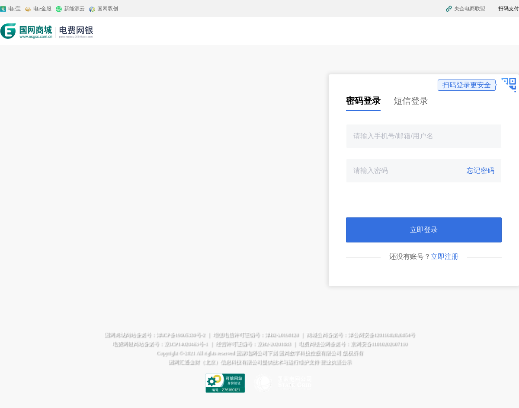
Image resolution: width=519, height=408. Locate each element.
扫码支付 (508, 9)
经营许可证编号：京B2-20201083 (253, 344)
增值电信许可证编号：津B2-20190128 (255, 335)
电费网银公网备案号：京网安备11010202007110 (352, 344)
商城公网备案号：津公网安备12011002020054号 (360, 335)
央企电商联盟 (469, 9)
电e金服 (42, 9)
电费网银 (47, 31)
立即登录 (424, 229)
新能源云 (74, 9)
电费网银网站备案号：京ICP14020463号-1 (160, 344)
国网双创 (107, 9)
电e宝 (14, 9)
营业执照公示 (335, 362)
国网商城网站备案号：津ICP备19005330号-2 (154, 335)
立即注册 (444, 256)
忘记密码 (480, 170)
